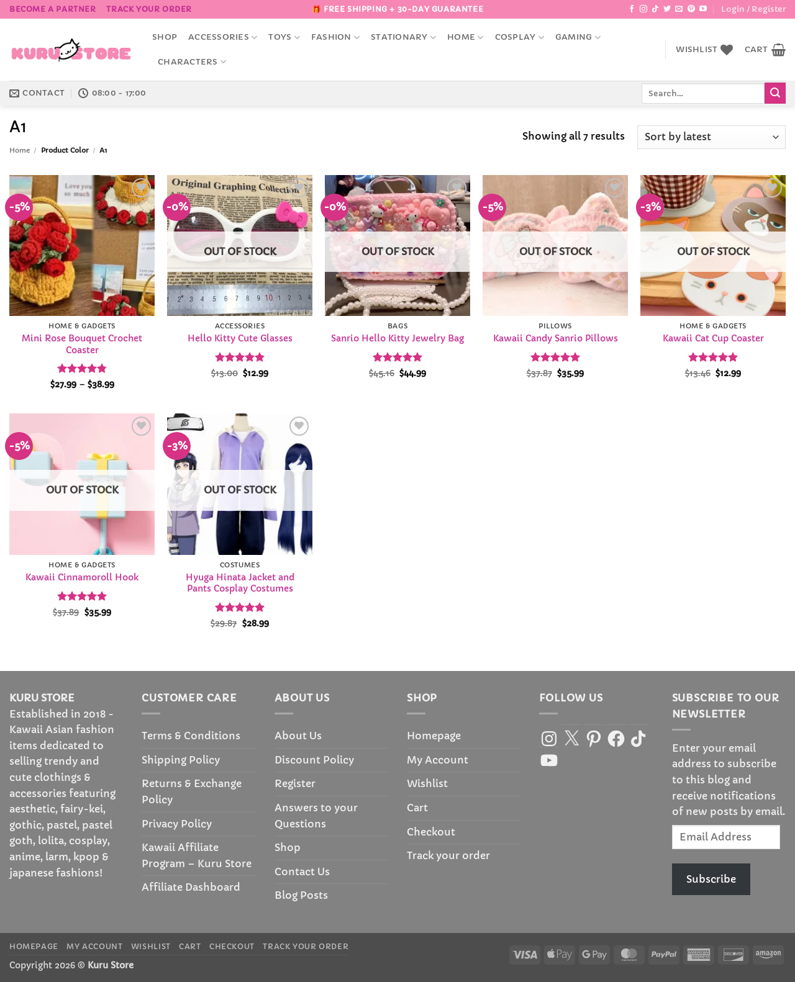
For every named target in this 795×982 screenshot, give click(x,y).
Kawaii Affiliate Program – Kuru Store (197, 855)
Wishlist (427, 783)
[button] (753, 9)
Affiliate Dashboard (191, 887)
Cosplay (519, 37)
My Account (437, 760)
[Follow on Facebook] (631, 9)
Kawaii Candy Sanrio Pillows (555, 338)
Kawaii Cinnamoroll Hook (82, 577)
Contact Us (302, 871)
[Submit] (775, 93)
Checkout (431, 832)
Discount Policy (314, 760)
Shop (164, 37)
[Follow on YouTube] (703, 9)
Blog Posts (301, 895)
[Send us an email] (679, 9)
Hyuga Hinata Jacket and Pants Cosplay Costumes (240, 583)
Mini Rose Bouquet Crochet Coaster (82, 344)
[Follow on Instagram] (643, 9)
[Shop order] (711, 137)
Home (465, 37)
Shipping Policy (181, 760)
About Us (298, 735)
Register (295, 783)
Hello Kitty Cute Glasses (240, 338)
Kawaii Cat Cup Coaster (713, 338)
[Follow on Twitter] (667, 9)
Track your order (149, 9)
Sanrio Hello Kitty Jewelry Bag (397, 338)
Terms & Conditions (191, 735)
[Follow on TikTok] (655, 9)
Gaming (578, 37)
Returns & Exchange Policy (192, 791)
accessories (222, 37)
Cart (417, 807)
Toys (283, 37)
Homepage (434, 735)
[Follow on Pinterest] (691, 9)
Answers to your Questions (316, 815)
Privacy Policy (177, 824)
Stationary (403, 37)
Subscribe (711, 879)
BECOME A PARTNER (52, 9)
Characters (192, 62)
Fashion (335, 37)
